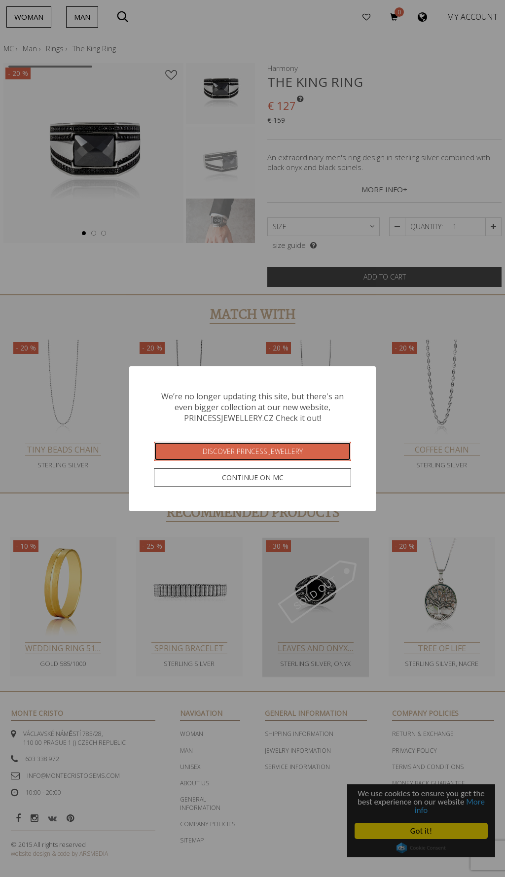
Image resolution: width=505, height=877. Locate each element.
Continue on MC (253, 477)
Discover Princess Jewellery (253, 451)
